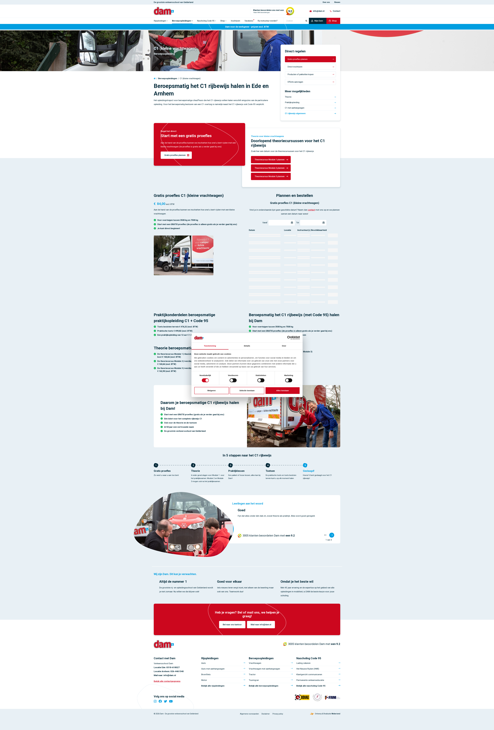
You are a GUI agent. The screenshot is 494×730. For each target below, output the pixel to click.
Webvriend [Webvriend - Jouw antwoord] (336, 715)
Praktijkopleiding (292, 102)
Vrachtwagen (255, 664)
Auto (203, 664)
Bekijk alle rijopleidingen (212, 686)
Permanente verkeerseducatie (310, 681)
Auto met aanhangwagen (213, 669)
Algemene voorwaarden (249, 715)
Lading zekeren (303, 664)
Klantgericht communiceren (309, 675)
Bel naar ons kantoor (232, 624)
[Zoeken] (296, 22)
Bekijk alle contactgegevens (167, 682)
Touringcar (254, 681)
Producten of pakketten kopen (301, 74)
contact (311, 210)
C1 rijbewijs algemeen (295, 113)
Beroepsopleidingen (167, 78)
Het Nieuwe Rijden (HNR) (307, 669)
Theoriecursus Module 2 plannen (270, 168)
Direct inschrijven (295, 67)
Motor (204, 681)
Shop (334, 22)
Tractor (252, 675)
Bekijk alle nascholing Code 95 (310, 686)
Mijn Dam (318, 22)
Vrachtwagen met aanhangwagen (264, 669)
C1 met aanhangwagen (294, 108)
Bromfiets (206, 675)
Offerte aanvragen (295, 82)
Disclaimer (266, 715)
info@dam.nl (318, 11)
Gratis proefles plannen (298, 59)
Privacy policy (278, 715)
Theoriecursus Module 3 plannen (270, 176)
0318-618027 (173, 668)
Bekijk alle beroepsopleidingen (263, 686)
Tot (297, 222)
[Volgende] (331, 535)
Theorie (288, 97)
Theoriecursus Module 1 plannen (270, 159)
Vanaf (264, 222)
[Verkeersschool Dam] (165, 11)
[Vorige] (325, 535)
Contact (336, 11)
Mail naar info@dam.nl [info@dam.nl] (261, 624)
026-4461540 (177, 672)
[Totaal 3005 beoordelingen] (271, 11)
